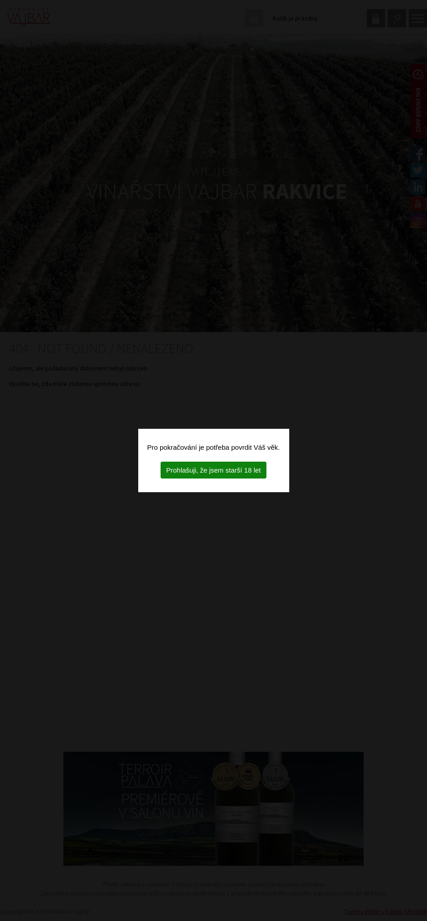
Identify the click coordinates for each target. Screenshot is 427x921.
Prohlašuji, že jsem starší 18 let (213, 470)
